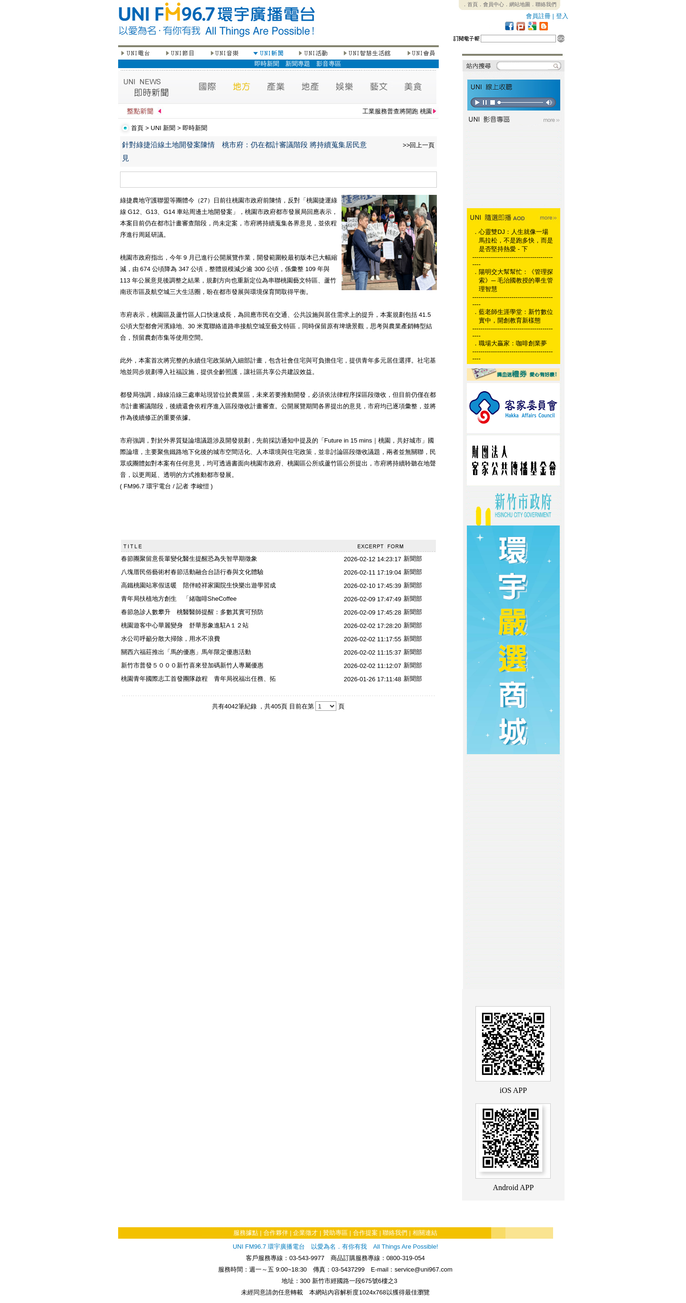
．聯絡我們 (543, 4)
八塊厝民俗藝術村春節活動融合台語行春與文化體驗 (192, 572)
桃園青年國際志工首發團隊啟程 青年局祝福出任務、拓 (198, 678)
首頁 (137, 127)
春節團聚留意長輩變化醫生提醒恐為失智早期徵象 (189, 558)
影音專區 (328, 63)
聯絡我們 (395, 1232)
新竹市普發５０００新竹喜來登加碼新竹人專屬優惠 (192, 665)
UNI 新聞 (163, 127)
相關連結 (425, 1232)
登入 (562, 16)
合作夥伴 (275, 1232)
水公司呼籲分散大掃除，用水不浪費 (170, 638)
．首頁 (470, 4)
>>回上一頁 (418, 145)
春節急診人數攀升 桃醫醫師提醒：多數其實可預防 (192, 612)
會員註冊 (538, 16)
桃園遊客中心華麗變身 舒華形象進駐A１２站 (185, 625)
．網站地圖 (517, 4)
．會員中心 (491, 4)
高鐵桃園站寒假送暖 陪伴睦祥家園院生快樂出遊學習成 (198, 585)
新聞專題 (297, 63)
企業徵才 (305, 1232)
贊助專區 (335, 1232)
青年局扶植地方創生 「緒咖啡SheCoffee (179, 598)
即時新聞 (266, 63)
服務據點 (245, 1232)
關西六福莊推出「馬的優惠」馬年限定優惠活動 (186, 652)
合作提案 (365, 1232)
